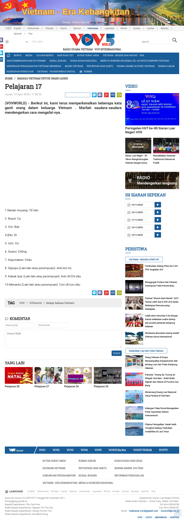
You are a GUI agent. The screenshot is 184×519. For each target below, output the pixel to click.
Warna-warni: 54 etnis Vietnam (136, 66)
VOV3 (70, 450)
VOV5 (98, 450)
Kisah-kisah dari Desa (83, 60)
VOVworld (35, 303)
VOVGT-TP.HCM (142, 450)
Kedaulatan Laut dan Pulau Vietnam (146, 351)
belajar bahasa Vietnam (60, 303)
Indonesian (93, 28)
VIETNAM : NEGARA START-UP (144, 259)
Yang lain (14, 363)
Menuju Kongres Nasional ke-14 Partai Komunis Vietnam (134, 60)
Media (29, 55)
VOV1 (42, 450)
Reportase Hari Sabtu (100, 66)
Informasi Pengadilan (129, 475)
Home (9, 78)
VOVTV (163, 450)
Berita (18, 55)
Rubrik (85, 71)
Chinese (49, 28)
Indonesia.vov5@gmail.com (143, 510)
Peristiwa (136, 249)
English (17, 28)
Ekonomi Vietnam (54, 468)
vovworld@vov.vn (170, 510)
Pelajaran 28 (12, 386)
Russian (165, 28)
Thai (153, 491)
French (63, 28)
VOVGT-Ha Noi (117, 450)
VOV (22, 303)
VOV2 (56, 450)
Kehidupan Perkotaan (20, 71)
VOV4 (84, 450)
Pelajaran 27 (41, 386)
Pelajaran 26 (71, 386)
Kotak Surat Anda (88, 55)
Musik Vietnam (74, 66)
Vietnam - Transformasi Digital (56, 71)
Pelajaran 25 (101, 386)
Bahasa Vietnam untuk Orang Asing (42, 78)
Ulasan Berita (45, 55)
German (77, 28)
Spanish (145, 491)
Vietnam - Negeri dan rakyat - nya (123, 55)
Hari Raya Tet (65, 55)
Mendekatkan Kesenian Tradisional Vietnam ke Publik (164, 159)
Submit (116, 353)
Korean (137, 28)
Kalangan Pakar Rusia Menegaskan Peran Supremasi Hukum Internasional (162, 412)
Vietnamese (33, 28)
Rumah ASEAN (166, 66)
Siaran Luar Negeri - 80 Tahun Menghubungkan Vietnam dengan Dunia (136, 159)
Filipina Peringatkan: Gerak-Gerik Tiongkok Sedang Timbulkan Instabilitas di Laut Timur (160, 428)
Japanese (109, 28)
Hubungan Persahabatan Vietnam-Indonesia (34, 66)
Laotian (150, 28)
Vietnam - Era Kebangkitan (60, 483)
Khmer (124, 28)
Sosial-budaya (58, 60)
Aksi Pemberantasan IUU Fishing (26, 60)
